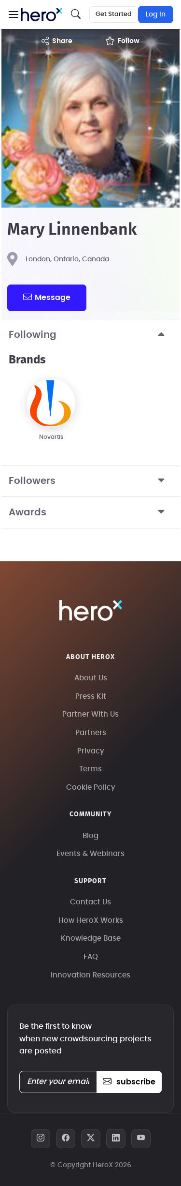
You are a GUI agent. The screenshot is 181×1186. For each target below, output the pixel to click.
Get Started (114, 14)
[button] (13, 14)
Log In (156, 14)
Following (90, 335)
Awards (90, 512)
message (46, 297)
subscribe (129, 1082)
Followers (90, 481)
